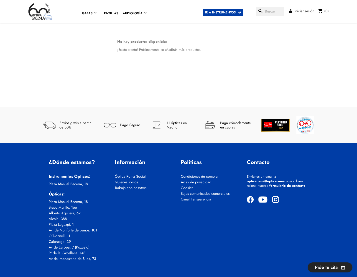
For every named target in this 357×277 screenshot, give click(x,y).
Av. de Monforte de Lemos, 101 (73, 230)
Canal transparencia (196, 199)
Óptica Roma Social (130, 176)
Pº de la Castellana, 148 (67, 253)
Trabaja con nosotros (130, 188)
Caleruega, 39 (60, 241)
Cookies (187, 188)
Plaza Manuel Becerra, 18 (68, 184)
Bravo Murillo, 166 (63, 207)
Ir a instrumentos (220, 12)
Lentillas (110, 13)
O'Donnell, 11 (59, 236)
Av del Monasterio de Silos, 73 (72, 258)
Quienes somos (126, 182)
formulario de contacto (287, 185)
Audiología (133, 13)
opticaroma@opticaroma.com (269, 181)
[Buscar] (270, 11)
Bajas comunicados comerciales (205, 193)
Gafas (87, 13)
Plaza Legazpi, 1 (61, 224)
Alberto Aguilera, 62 (65, 213)
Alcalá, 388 (58, 219)
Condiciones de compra (199, 176)
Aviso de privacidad (196, 182)
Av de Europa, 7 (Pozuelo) (69, 247)
